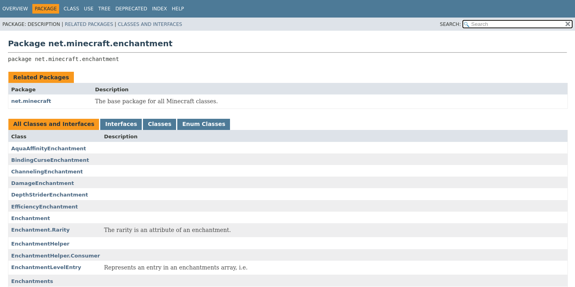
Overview (15, 9)
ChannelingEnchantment (47, 172)
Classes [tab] (159, 124)
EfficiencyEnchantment (44, 207)
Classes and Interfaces (150, 24)
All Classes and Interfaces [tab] (53, 124)
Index (159, 9)
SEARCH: (450, 24)
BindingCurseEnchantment (50, 160)
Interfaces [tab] (121, 124)
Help (178, 9)
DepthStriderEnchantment (49, 195)
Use (88, 9)
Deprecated (131, 9)
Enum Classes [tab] (203, 124)
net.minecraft (31, 101)
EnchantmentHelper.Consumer (55, 256)
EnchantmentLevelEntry (46, 267)
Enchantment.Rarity (40, 230)
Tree (104, 9)
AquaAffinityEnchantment (48, 148)
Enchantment (30, 218)
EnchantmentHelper (40, 244)
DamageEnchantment (42, 183)
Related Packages (89, 24)
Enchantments (32, 281)
